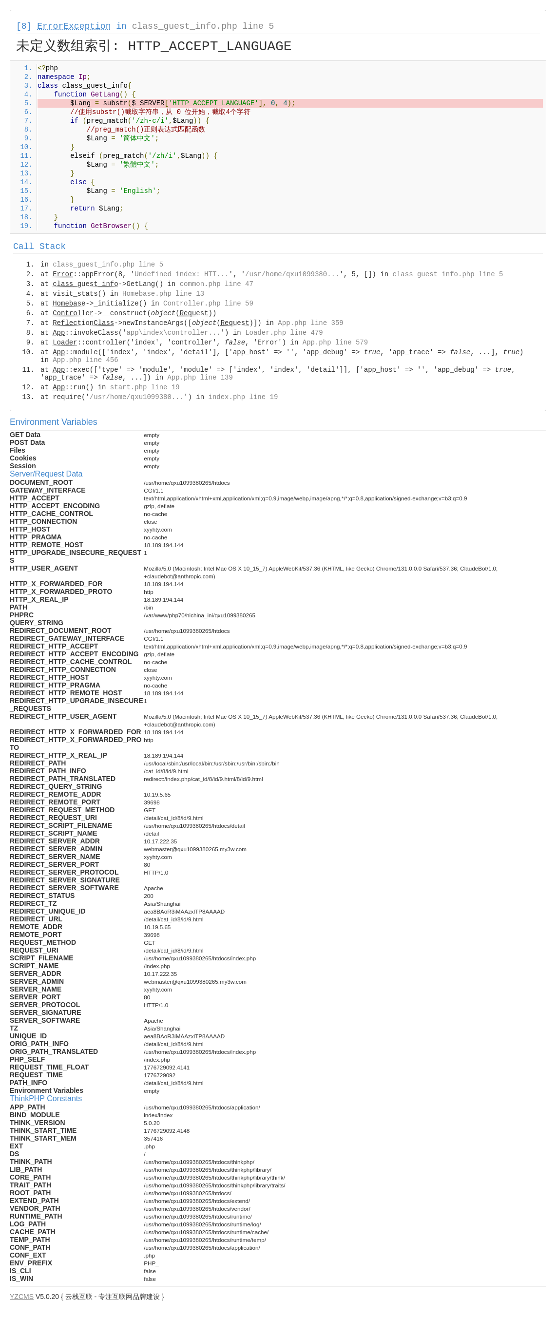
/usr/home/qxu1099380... (292, 274)
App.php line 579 (335, 342)
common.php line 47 (216, 284)
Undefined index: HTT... (181, 274)
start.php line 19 (145, 387)
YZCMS (22, 1296)
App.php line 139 (199, 378)
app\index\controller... (173, 333)
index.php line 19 (243, 397)
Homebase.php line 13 (163, 294)
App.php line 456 (85, 360)
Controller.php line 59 (208, 303)
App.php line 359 (310, 323)
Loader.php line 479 (284, 333)
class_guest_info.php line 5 (203, 26)
